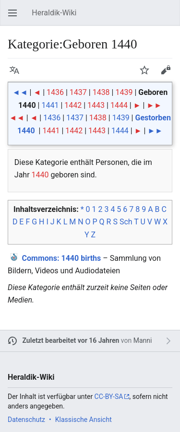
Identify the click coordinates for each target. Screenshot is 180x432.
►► (154, 105)
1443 (96, 105)
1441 (50, 105)
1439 (123, 92)
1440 (40, 174)
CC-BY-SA (109, 396)
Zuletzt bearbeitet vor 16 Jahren (71, 340)
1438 (101, 92)
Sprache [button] (17, 74)
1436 (55, 92)
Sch (126, 221)
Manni (142, 340)
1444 (119, 105)
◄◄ (20, 92)
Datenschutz (26, 419)
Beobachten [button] (147, 74)
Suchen (170, 17)
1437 (78, 92)
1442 (73, 105)
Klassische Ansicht (83, 419)
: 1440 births (61, 258)
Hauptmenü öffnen (15, 17)
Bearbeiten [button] (168, 74)
